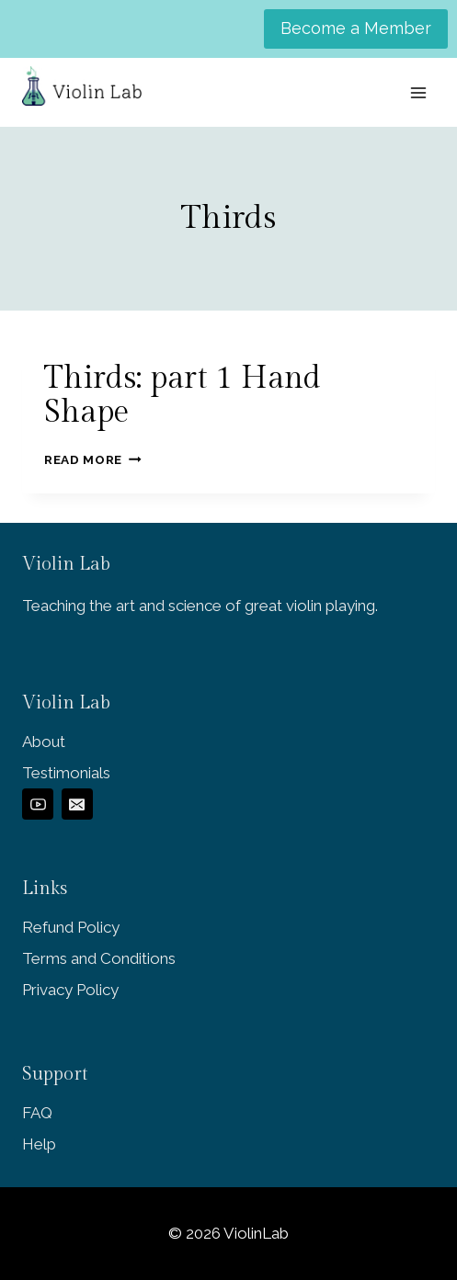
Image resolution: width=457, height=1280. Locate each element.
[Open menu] (418, 92)
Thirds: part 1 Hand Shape (182, 395)
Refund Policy (71, 927)
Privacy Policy (70, 989)
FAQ (37, 1113)
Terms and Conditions (99, 958)
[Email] (77, 804)
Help (39, 1144)
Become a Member (355, 28)
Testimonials (66, 773)
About (43, 741)
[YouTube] (37, 804)
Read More (93, 459)
